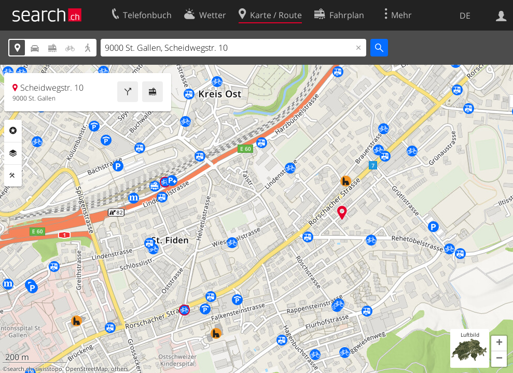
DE (465, 15)
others (119, 368)
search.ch (19, 368)
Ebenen (13, 153)
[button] (499, 343)
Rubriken (13, 130)
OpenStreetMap (86, 368)
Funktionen (13, 176)
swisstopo (48, 368)
